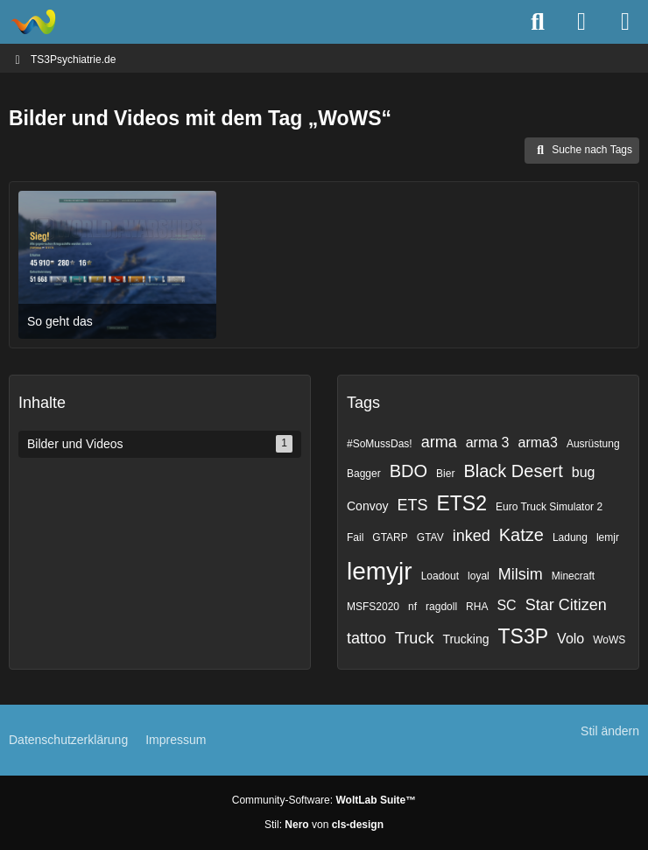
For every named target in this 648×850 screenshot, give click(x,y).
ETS (412, 505)
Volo (570, 638)
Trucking (465, 639)
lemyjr (379, 571)
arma (439, 442)
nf (412, 607)
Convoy (367, 506)
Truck (414, 638)
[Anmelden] (581, 22)
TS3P (523, 636)
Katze (521, 534)
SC (506, 605)
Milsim (520, 574)
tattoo (366, 638)
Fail (355, 537)
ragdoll (441, 607)
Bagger (364, 473)
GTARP (389, 537)
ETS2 (461, 503)
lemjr (607, 537)
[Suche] (537, 21)
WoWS (609, 640)
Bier (445, 473)
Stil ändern (610, 731)
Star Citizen (566, 605)
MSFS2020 (373, 607)
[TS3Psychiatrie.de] (32, 21)
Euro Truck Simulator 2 (549, 507)
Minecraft (573, 576)
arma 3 (488, 442)
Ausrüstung (593, 444)
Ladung (570, 537)
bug (583, 472)
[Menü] (625, 21)
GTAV (430, 537)
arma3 (538, 442)
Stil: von (324, 824)
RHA (477, 607)
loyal (479, 576)
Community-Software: (324, 800)
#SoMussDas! (379, 444)
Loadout (440, 576)
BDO (408, 471)
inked (471, 535)
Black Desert (512, 471)
